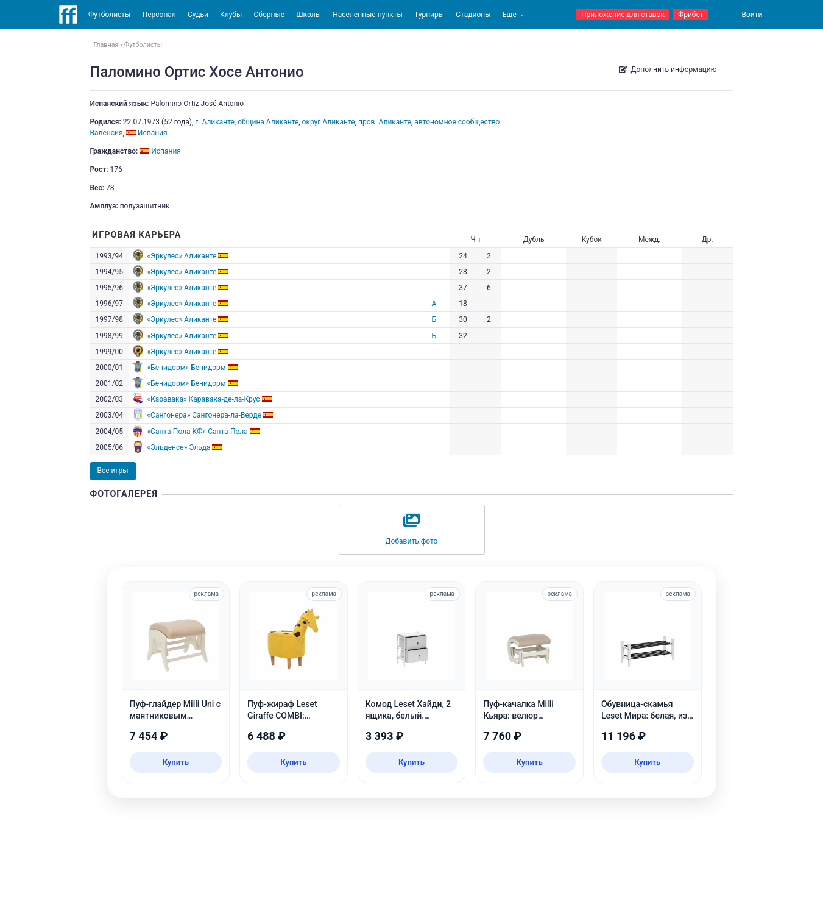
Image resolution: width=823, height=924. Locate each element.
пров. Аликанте (384, 122)
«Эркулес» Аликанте (181, 256)
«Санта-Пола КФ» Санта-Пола (197, 431)
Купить (176, 762)
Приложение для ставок (623, 14)
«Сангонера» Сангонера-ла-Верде (204, 415)
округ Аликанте (328, 122)
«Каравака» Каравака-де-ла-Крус (203, 399)
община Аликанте (268, 122)
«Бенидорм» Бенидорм (186, 367)
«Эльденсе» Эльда (178, 447)
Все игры (113, 470)
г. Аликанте (215, 122)
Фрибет (691, 14)
